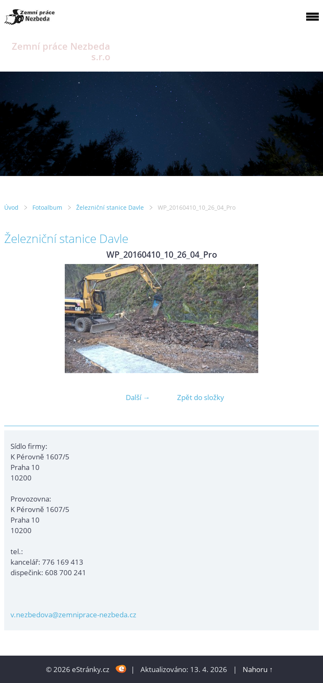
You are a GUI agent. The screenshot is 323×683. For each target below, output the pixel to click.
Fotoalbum (47, 207)
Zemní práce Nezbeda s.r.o (61, 51)
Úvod (11, 207)
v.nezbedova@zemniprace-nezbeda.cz (73, 614)
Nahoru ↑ (258, 669)
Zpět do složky (200, 397)
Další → (138, 397)
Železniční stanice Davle (110, 207)
